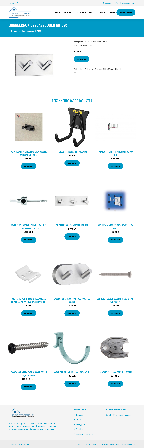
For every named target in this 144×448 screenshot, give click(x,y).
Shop (112, 12)
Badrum (88, 41)
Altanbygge (81, 428)
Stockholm (108, 3)
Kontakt (88, 444)
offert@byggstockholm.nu (124, 3)
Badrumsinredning (100, 41)
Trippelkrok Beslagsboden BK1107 (72, 224)
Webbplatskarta (128, 444)
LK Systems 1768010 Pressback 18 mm (115, 371)
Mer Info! (81, 58)
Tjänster (79, 414)
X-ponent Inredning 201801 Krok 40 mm (72, 371)
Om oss (92, 12)
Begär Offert (126, 12)
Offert (78, 419)
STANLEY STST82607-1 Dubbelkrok (72, 151)
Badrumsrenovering (84, 433)
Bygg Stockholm (63, 12)
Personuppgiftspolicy (109, 444)
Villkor (96, 444)
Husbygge (80, 424)
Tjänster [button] (79, 12)
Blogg (103, 12)
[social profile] (17, 3)
